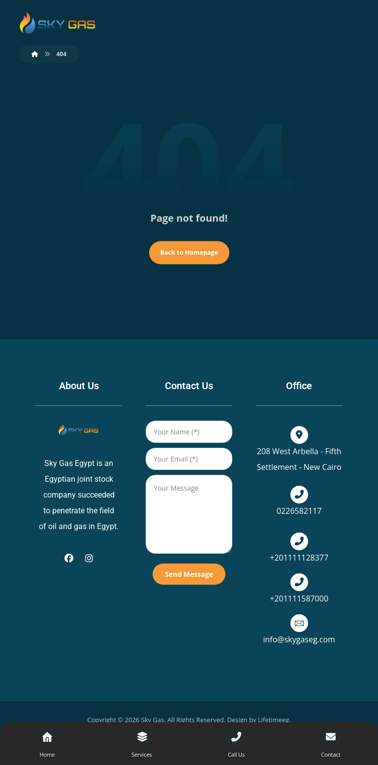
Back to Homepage (189, 252)
